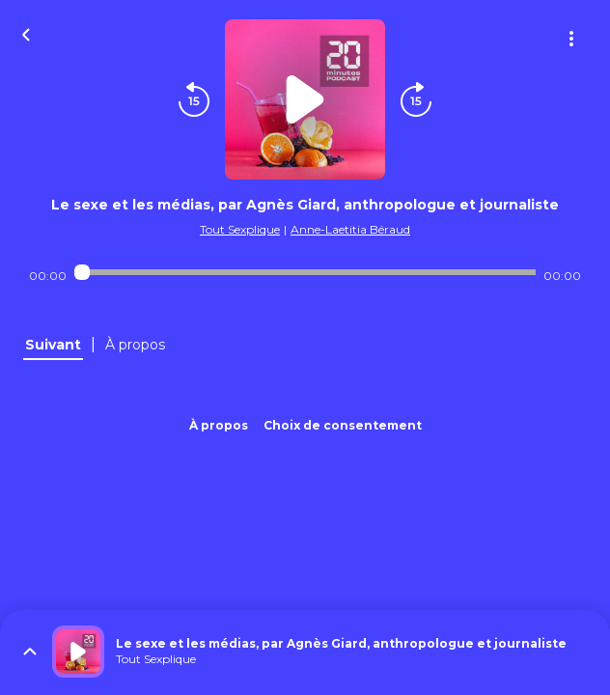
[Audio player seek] (305, 272)
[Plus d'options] (571, 38)
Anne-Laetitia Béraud (350, 229)
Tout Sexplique (240, 229)
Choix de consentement (342, 425)
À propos (218, 425)
